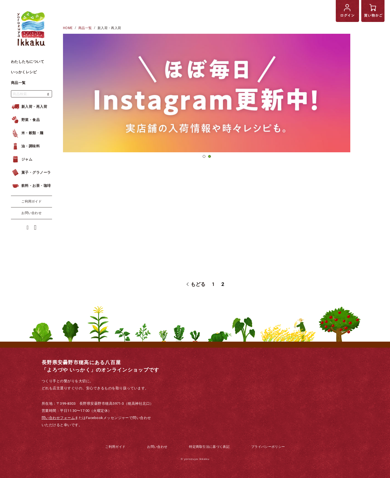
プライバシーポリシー (268, 446)
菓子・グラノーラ (31, 172)
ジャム (21, 159)
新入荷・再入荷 (29, 106)
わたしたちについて (27, 62)
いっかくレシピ (24, 72)
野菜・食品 (25, 119)
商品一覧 (18, 83)
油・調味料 (25, 146)
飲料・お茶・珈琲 (31, 185)
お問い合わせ (31, 213)
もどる (197, 284)
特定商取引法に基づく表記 (209, 446)
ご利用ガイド (31, 201)
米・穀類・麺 (27, 132)
